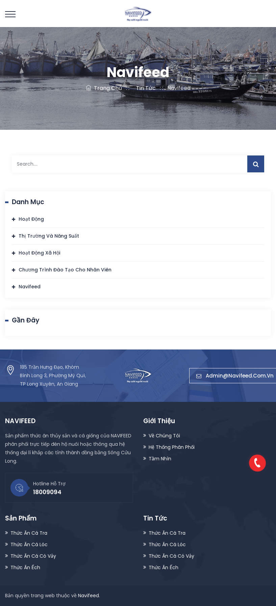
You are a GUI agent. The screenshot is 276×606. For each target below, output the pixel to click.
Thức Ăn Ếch (25, 567)
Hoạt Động (31, 219)
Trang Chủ (104, 88)
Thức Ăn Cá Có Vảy (33, 556)
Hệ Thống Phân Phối (172, 447)
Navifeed (30, 286)
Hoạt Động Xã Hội (39, 252)
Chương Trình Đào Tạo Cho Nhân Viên (65, 269)
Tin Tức (144, 88)
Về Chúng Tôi (164, 435)
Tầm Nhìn (160, 458)
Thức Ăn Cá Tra (28, 533)
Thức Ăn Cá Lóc (29, 544)
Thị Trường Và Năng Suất (49, 236)
